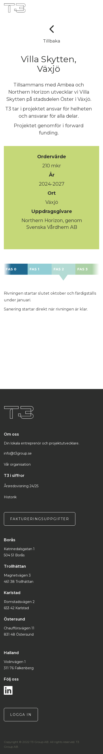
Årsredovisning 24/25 (21, 486)
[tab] (16, 269)
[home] (48, 8)
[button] (97, 8)
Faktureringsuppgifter (39, 519)
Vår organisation (17, 464)
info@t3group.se (18, 453)
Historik (10, 497)
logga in (21, 714)
